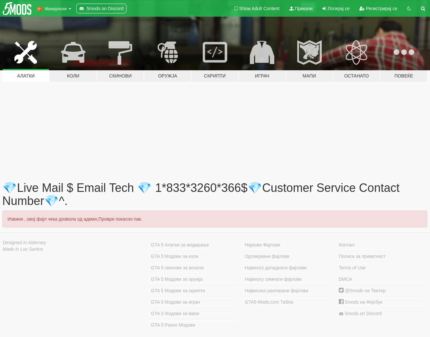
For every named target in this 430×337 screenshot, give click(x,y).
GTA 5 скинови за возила (177, 267)
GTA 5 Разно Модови (173, 325)
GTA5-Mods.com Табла (269, 302)
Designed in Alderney (24, 242)
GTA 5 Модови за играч (175, 302)
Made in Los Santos (23, 249)
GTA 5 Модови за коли (174, 256)
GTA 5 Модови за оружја (176, 279)
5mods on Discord (360, 313)
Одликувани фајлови (267, 256)
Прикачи (301, 8)
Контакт (347, 244)
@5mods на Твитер (362, 291)
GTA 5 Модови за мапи (175, 313)
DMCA (345, 279)
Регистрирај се (378, 8)
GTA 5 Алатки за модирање (180, 244)
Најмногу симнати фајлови (273, 279)
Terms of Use (352, 267)
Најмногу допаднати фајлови (276, 267)
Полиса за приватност (362, 256)
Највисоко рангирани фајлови (276, 290)
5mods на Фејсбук (361, 302)
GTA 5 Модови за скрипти (178, 290)
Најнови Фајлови (263, 244)
